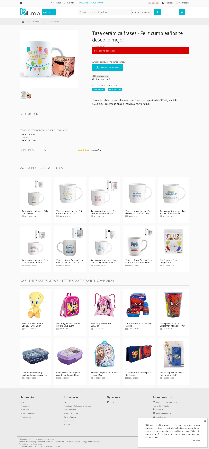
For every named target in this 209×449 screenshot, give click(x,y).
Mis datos (24, 402)
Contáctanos (161, 417)
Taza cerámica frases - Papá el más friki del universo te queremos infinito (139, 262)
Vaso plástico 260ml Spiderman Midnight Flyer (172, 324)
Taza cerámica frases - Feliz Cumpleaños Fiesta (69, 212)
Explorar (47, 12)
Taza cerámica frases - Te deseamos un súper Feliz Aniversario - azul (137, 213)
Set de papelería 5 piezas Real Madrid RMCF (172, 373)
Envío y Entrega (70, 417)
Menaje (36, 21)
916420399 (160, 410)
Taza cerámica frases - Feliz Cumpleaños (35, 212)
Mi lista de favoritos (28, 413)
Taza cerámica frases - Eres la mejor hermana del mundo (35, 262)
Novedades (56, 3)
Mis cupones (26, 417)
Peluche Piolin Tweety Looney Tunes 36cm (32, 324)
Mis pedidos (25, 406)
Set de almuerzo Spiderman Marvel (138, 324)
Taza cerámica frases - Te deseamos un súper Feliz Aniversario (103, 213)
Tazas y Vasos (54, 21)
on (79, 150)
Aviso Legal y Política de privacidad (77, 406)
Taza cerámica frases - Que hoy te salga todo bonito (104, 261)
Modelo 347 (69, 3)
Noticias (67, 424)
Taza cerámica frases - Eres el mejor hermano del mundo (173, 213)
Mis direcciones (27, 410)
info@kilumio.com (163, 413)
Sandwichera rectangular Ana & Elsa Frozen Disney (68, 373)
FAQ (65, 402)
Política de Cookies (71, 413)
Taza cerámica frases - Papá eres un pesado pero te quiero (69, 262)
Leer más (196, 440)
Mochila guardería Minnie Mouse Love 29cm (68, 324)
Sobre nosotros (70, 410)
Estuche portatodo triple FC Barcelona (138, 373)
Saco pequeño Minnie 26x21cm (101, 324)
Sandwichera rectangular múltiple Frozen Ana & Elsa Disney (34, 375)
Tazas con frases (115, 89)
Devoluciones (69, 421)
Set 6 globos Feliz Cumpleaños (168, 261)
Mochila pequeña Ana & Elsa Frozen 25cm (104, 373)
